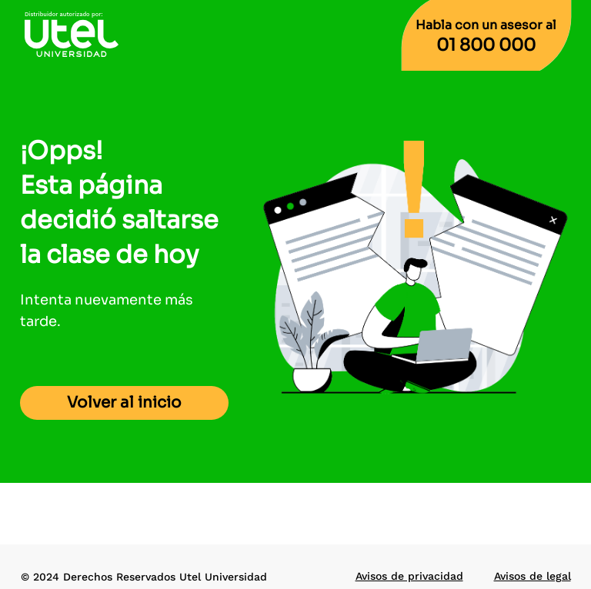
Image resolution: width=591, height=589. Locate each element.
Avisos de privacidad (409, 576)
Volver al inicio (124, 402)
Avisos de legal (532, 576)
